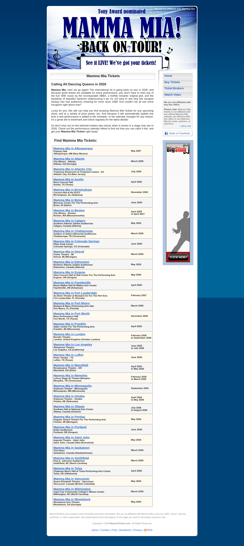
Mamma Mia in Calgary (69, 220)
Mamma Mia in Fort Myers (72, 303)
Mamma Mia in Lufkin (68, 354)
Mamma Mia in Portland (70, 427)
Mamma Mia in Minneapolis (73, 385)
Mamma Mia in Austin (69, 179)
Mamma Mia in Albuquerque (73, 148)
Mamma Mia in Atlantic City (73, 169)
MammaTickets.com (59, 514)
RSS (149, 530)
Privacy (137, 530)
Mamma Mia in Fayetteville (72, 282)
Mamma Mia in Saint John (72, 437)
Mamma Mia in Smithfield (71, 458)
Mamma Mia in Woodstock (72, 499)
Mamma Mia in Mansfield (71, 365)
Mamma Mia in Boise (68, 200)
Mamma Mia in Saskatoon (72, 447)
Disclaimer (125, 530)
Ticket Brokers (174, 88)
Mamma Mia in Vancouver (72, 478)
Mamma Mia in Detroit (69, 251)
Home (168, 75)
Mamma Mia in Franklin (70, 323)
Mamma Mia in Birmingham (73, 189)
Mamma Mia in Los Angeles (73, 344)
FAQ (114, 530)
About (95, 530)
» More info (185, 126)
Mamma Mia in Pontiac (69, 416)
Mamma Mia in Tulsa (68, 468)
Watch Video (173, 94)
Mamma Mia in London (69, 334)
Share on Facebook (179, 133)
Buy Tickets (172, 82)
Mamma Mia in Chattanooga (73, 231)
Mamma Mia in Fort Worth (72, 313)
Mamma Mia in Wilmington (72, 489)
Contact (104, 530)
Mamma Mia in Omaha (69, 396)
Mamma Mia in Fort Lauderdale (75, 293)
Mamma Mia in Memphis (70, 375)
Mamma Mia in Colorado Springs (77, 241)
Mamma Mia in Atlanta (69, 158)
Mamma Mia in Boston (69, 210)
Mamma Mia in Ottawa (69, 406)
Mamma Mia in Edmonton (71, 262)
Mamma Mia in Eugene (69, 272)
